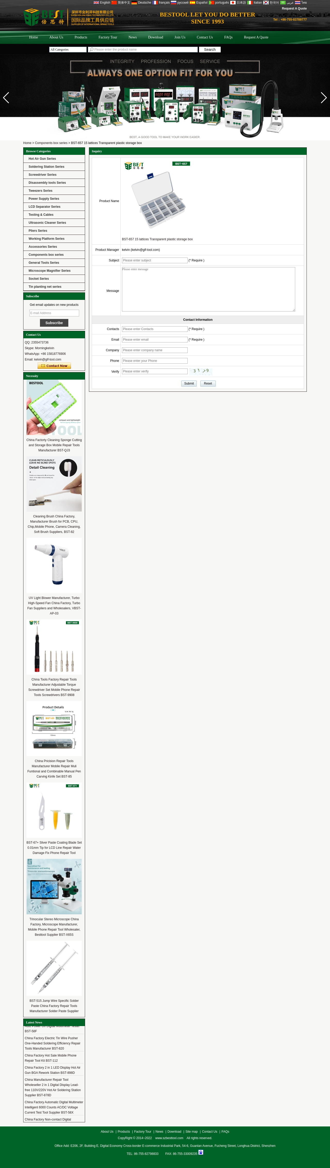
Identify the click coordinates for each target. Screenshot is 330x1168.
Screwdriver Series (42, 175)
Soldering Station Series (46, 167)
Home (33, 37)
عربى (290, 2)
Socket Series (39, 279)
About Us (56, 37)
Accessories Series (43, 247)
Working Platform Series (46, 239)
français (164, 2)
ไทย (304, 2)
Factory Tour (107, 37)
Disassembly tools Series (47, 183)
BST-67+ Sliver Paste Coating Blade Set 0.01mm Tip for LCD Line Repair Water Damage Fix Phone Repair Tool (54, 848)
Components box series (51, 143)
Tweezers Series (41, 191)
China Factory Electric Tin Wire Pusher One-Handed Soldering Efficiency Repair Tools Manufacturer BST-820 (52, 1046)
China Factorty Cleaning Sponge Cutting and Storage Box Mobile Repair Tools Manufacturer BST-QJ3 (54, 445)
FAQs (228, 37)
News (133, 37)
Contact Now (54, 366)
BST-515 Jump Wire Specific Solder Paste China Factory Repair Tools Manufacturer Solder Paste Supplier (54, 1006)
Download (155, 37)
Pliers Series (38, 231)
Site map (192, 1131)
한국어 (274, 2)
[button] (323, 97)
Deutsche (144, 2)
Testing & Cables (41, 215)
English (105, 2)
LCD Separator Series (44, 207)
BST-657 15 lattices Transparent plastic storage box (157, 239)
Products (81, 37)
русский (182, 2)
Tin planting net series (45, 287)
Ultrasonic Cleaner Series (47, 223)
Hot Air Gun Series (42, 159)
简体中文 (124, 2)
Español (201, 2)
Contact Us (205, 37)
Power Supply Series (44, 199)
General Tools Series (44, 263)
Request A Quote (294, 8)
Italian (258, 2)
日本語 (241, 2)
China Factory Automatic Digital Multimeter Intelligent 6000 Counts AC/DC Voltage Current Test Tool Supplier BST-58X (54, 1110)
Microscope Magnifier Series (50, 271)
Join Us (180, 37)
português (222, 2)
